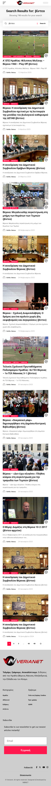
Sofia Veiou (11, 72)
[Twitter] (40, 767)
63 (34, 644)
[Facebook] (36, 767)
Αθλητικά (7, 56)
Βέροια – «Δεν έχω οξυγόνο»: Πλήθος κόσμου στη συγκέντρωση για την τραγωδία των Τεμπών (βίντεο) (24, 477)
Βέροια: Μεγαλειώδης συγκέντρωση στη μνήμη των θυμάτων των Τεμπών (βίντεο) (25, 215)
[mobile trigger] (5, 3)
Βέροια (28, 56)
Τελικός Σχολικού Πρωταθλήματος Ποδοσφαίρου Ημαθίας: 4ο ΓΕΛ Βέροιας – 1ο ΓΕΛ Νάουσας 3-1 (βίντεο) (24, 370)
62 (29, 644)
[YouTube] (44, 767)
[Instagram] (47, 767)
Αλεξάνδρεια (18, 56)
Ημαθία (37, 56)
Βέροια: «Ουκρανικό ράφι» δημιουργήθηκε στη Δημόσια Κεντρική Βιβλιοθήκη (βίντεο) (24, 423)
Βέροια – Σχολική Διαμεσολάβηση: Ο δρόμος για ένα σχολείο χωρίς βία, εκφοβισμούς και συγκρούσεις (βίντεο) (25, 316)
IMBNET (25, 782)
